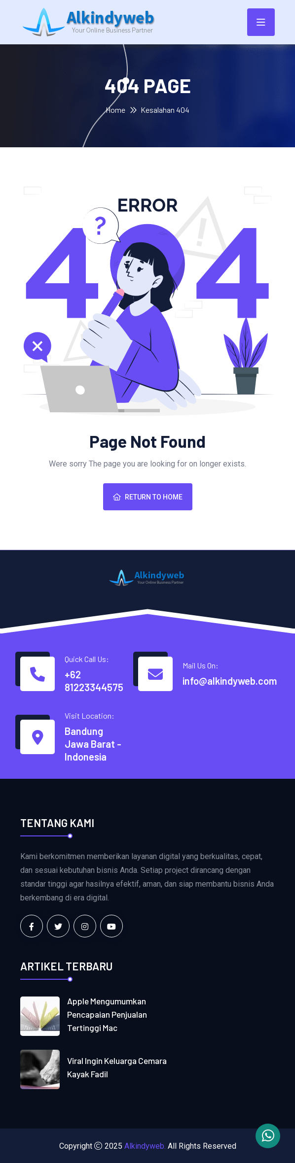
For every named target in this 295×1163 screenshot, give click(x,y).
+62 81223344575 (94, 680)
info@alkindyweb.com (230, 681)
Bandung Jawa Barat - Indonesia (93, 744)
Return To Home (148, 497)
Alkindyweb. (145, 1145)
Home (115, 109)
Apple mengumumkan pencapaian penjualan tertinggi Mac (109, 1014)
